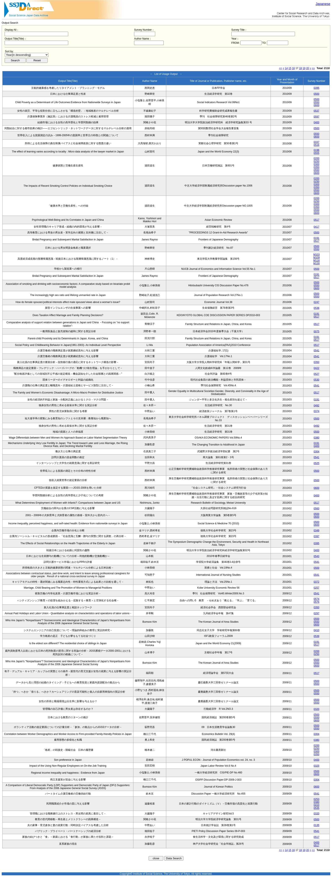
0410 (316, 630)
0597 (316, 116)
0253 (316, 799)
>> (313, 68)
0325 (316, 765)
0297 (316, 613)
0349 (316, 530)
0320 (316, 709)
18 (300, 68)
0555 (316, 153)
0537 (316, 110)
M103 (316, 254)
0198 (316, 150)
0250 (316, 161)
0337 (316, 142)
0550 (316, 102)
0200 (316, 158)
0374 (316, 411)
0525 (316, 463)
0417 (316, 226)
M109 (316, 257)
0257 (316, 587)
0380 (316, 437)
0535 (316, 808)
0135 (316, 825)
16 (293, 68)
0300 (316, 164)
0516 (316, 145)
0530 (316, 379)
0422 (316, 368)
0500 (316, 93)
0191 (316, 238)
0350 (316, 167)
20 (307, 68)
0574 (316, 598)
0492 (316, 405)
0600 (316, 105)
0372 (316, 581)
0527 (316, 374)
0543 (316, 556)
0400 (316, 122)
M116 (316, 260)
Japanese (323, 4)
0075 (316, 331)
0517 (316, 219)
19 (304, 68)
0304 (316, 451)
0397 (316, 536)
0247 (316, 302)
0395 (316, 87)
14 (286, 68)
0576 (316, 601)
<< (280, 68)
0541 (316, 350)
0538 (316, 308)
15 (289, 68)
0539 (316, 636)
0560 (316, 508)
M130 (316, 263)
